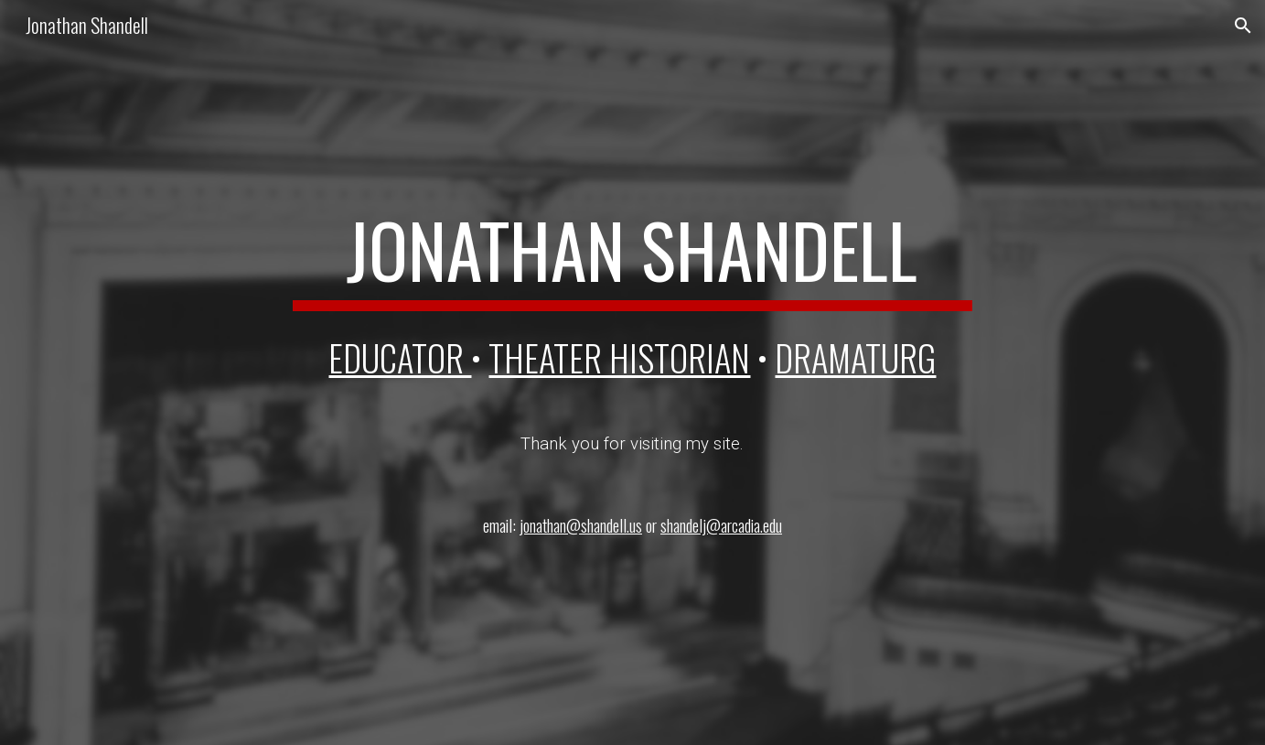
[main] (633, 258)
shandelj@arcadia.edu (721, 525)
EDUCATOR (399, 357)
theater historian (619, 357)
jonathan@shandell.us (581, 525)
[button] (1243, 26)
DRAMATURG (855, 357)
